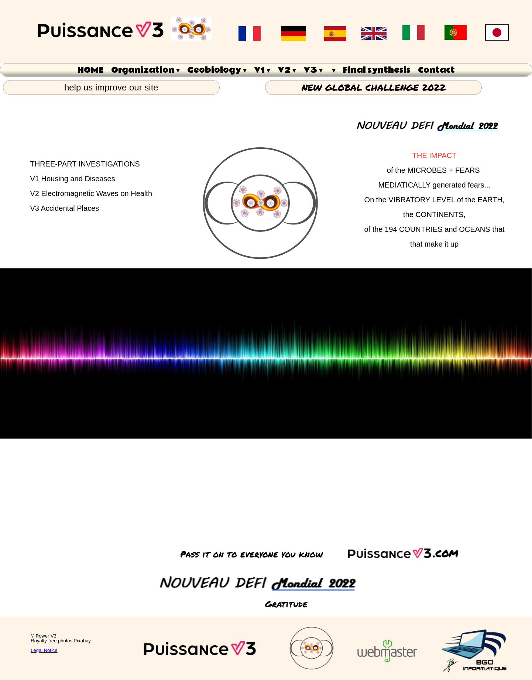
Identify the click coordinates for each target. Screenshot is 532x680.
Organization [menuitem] (145, 70)
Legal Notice (44, 650)
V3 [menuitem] (313, 70)
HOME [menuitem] (91, 70)
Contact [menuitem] (436, 70)
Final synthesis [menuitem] (377, 70)
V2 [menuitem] (287, 70)
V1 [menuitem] (262, 70)
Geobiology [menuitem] (217, 70)
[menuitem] (332, 69)
